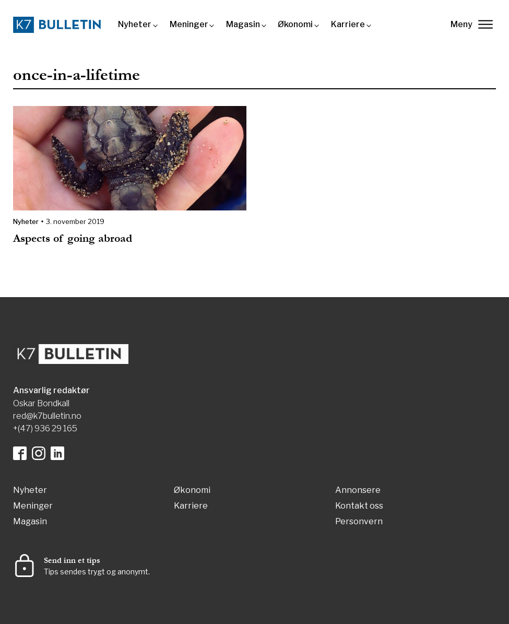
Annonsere (358, 490)
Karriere (348, 24)
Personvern (359, 521)
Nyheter (134, 24)
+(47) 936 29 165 (45, 428)
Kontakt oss (359, 506)
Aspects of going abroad (72, 238)
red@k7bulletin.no (47, 416)
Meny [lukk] (472, 24)
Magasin (243, 24)
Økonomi (295, 24)
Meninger (189, 24)
